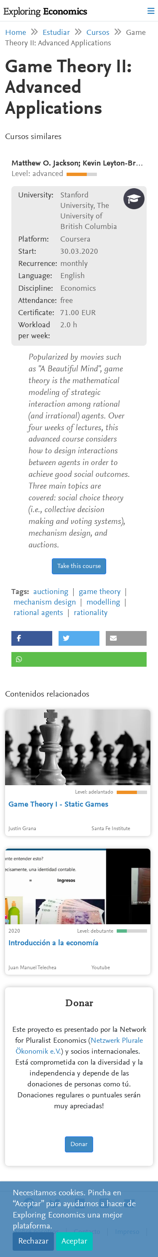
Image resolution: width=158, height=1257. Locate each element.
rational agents (38, 613)
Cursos (98, 33)
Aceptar (74, 1241)
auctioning (50, 592)
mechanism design (44, 603)
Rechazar (33, 1241)
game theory (100, 592)
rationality (90, 613)
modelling (103, 603)
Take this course (79, 566)
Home (15, 33)
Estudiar (56, 33)
